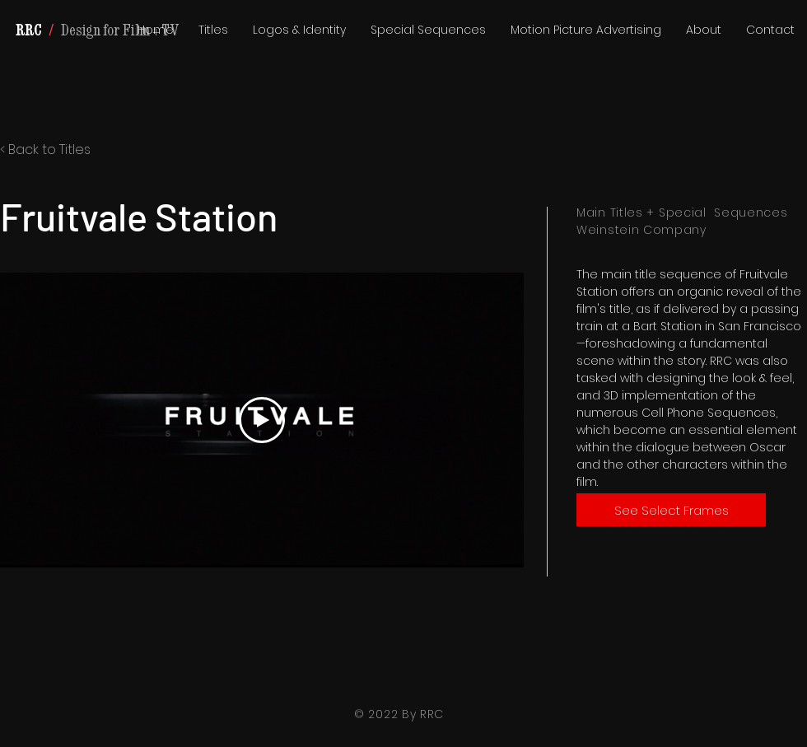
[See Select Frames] (671, 509)
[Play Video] (262, 420)
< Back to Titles (45, 149)
